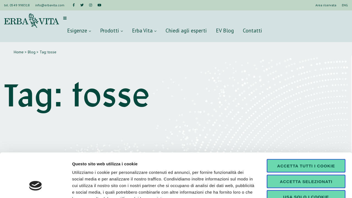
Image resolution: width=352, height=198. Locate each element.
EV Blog (225, 30)
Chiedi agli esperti (186, 30)
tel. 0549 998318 (17, 5)
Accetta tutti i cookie (306, 128)
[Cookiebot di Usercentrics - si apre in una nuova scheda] (36, 187)
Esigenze (79, 30)
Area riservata (325, 5)
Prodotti (111, 30)
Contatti (252, 30)
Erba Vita (144, 30)
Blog (31, 52)
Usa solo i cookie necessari (306, 161)
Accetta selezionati (306, 143)
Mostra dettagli (289, 187)
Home (19, 52)
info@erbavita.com (49, 5)
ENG (345, 5)
